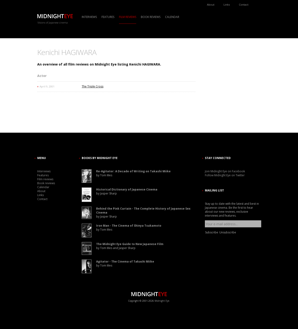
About (210, 4)
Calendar (172, 17)
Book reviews (150, 17)
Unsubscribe (227, 232)
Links (227, 4)
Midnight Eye (162, 300)
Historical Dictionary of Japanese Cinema (126, 189)
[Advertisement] (219, 90)
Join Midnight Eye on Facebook (225, 171)
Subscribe (211, 232)
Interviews (89, 17)
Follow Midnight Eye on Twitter (225, 175)
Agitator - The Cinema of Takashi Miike (125, 261)
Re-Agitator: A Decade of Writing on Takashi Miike (133, 171)
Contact (243, 4)
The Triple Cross (92, 86)
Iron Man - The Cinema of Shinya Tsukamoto (128, 226)
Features (108, 17)
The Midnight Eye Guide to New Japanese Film (129, 244)
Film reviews (127, 17)
